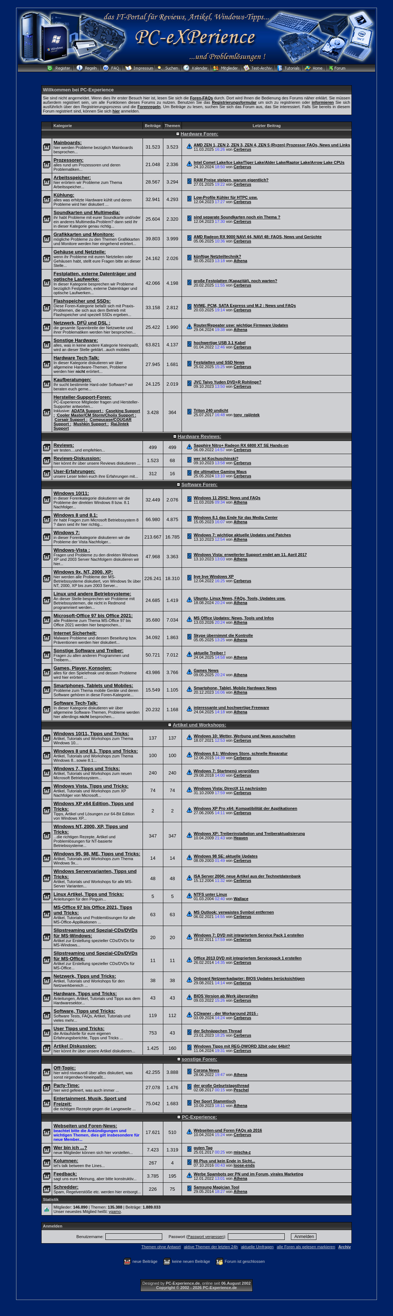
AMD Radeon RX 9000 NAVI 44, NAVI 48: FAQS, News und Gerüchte (258, 237)
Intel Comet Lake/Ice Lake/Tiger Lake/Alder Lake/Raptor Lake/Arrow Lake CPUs (269, 162)
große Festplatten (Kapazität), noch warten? (235, 281)
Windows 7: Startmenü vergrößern (226, 771)
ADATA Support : (87, 411)
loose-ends (244, 1165)
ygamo (115, 1211)
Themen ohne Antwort (161, 1247)
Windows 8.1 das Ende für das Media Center (235, 517)
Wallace (241, 899)
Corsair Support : (71, 419)
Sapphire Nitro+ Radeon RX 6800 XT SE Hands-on (241, 445)
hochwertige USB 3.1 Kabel (219, 342)
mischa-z (242, 1152)
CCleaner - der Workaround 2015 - (226, 1013)
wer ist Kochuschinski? (216, 458)
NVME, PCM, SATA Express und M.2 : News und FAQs (245, 305)
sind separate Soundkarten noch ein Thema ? (237, 217)
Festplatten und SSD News (219, 362)
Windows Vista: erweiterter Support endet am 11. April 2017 (250, 554)
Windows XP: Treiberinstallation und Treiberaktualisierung (249, 833)
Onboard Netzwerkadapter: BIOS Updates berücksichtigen (249, 978)
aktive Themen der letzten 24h (211, 1247)
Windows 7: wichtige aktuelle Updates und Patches (242, 535)
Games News (206, 670)
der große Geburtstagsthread (221, 1085)
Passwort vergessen (205, 1236)
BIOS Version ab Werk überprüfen (226, 996)
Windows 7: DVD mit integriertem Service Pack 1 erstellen (249, 935)
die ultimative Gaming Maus (220, 471)
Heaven (241, 838)
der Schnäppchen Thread (218, 1031)
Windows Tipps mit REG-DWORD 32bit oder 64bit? (242, 1046)
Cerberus (242, 149)
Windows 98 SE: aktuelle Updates (225, 856)
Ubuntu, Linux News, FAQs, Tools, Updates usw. (239, 598)
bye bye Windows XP (214, 576)
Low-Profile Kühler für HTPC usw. (226, 197)
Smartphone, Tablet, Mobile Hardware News (235, 688)
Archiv (344, 1247)
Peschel (241, 1090)
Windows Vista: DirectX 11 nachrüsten (230, 788)
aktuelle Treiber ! (209, 653)
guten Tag (203, 1148)
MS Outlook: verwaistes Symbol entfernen (234, 912)
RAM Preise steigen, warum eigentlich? (231, 180)
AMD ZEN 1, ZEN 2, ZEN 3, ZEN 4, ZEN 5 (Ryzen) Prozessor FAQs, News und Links (272, 145)
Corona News (206, 1070)
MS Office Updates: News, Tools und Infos (234, 618)
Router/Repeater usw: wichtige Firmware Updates (241, 325)
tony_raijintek (247, 415)
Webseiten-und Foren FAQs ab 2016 (228, 1130)
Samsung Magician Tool (216, 1187)
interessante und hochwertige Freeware (231, 707)
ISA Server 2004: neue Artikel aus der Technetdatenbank (247, 876)
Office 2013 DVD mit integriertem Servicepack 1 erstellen (247, 958)
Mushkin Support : (91, 424)
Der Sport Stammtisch (215, 1101)
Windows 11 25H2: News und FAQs (227, 498)
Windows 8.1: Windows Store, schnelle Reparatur (241, 753)
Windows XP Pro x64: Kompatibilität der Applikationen (245, 808)
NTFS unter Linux (210, 894)
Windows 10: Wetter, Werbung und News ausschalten (244, 736)
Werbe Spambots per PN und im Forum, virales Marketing (248, 1174)
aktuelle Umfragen (257, 1247)
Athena (240, 261)
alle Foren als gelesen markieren (306, 1247)
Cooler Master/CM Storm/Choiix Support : (96, 415)
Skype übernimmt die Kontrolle (223, 635)
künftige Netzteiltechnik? (217, 256)
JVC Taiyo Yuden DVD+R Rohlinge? (227, 382)
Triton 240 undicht (211, 410)
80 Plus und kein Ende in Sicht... (224, 1161)
